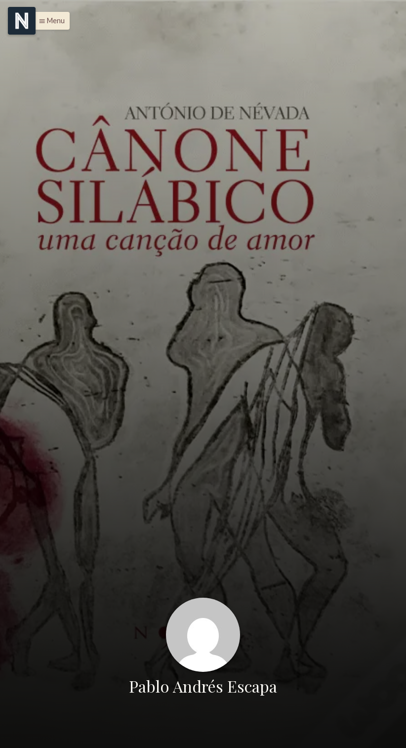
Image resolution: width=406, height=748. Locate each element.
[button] (49, 21)
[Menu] (22, 21)
